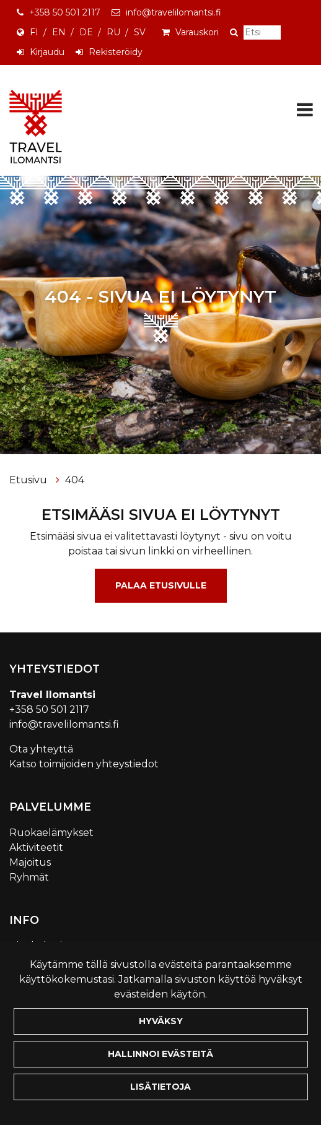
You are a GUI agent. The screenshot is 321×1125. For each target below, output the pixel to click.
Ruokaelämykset (51, 832)
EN (59, 32)
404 (74, 480)
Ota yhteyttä (41, 749)
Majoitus (30, 862)
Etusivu (29, 480)
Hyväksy (161, 1021)
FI (34, 32)
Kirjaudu (47, 52)
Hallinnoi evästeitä (160, 1054)
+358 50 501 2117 (64, 12)
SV (140, 32)
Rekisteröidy (116, 52)
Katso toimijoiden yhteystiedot (84, 764)
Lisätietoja (160, 1087)
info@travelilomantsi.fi (173, 12)
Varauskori (197, 32)
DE (86, 32)
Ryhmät (29, 877)
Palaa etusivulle (160, 585)
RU (113, 32)
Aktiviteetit (36, 847)
